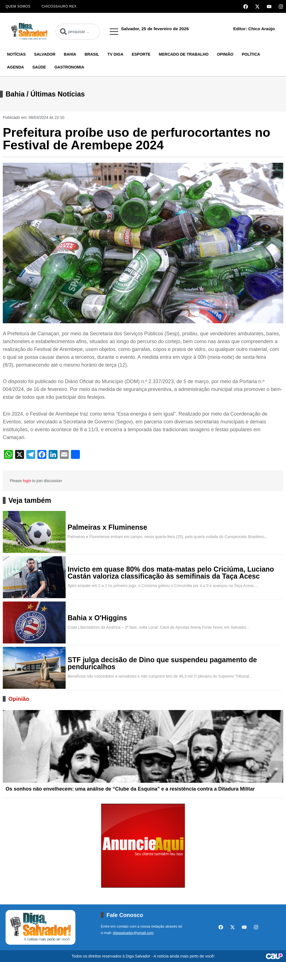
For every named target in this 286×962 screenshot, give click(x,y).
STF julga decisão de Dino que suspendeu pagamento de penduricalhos (162, 663)
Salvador (44, 54)
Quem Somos (18, 6)
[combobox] (78, 31)
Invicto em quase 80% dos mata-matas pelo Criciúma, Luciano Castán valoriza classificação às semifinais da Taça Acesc (171, 573)
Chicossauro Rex (59, 6)
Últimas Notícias (57, 94)
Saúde (39, 67)
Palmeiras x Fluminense (107, 527)
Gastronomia (69, 67)
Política (251, 54)
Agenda (15, 67)
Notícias (16, 54)
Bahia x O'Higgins (97, 617)
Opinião (225, 54)
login (27, 480)
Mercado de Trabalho (184, 54)
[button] (114, 31)
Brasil (92, 54)
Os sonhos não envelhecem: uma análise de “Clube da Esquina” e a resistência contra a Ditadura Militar (130, 789)
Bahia (70, 54)
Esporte (141, 54)
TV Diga (115, 54)
